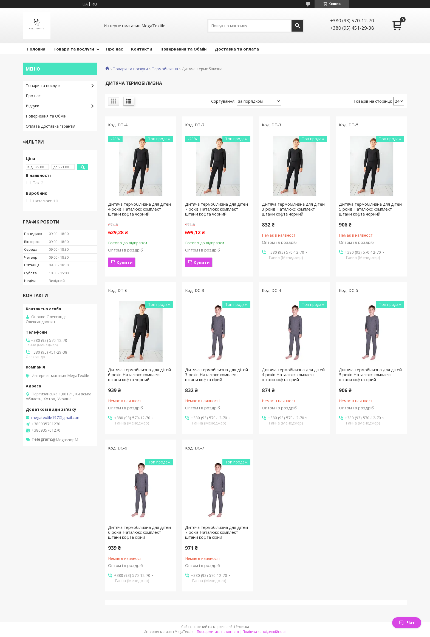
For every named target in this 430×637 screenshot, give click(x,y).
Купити (124, 262)
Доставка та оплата (237, 49)
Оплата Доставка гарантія (50, 126)
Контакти (141, 49)
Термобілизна (165, 68)
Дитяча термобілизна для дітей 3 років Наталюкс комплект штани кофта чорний (293, 209)
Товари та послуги (73, 49)
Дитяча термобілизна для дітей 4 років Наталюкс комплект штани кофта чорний (139, 209)
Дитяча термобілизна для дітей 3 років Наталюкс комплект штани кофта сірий (216, 374)
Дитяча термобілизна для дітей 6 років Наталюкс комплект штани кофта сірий (139, 532)
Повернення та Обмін (183, 49)
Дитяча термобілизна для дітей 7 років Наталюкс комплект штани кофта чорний (216, 209)
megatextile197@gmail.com (56, 417)
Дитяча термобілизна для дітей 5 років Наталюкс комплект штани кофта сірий (370, 374)
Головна (36, 49)
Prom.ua (242, 626)
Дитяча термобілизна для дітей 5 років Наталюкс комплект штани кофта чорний (370, 209)
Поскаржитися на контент (218, 631)
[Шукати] (297, 26)
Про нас (114, 49)
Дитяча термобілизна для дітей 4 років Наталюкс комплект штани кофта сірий (293, 374)
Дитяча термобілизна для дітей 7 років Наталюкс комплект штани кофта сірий (216, 532)
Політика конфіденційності (264, 631)
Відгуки (32, 105)
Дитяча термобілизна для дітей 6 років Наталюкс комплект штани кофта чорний (139, 374)
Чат (407, 622)
